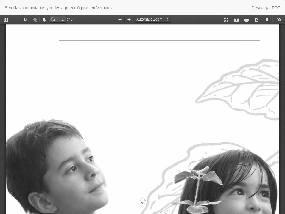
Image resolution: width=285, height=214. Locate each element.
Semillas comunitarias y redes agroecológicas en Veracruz (59, 7)
